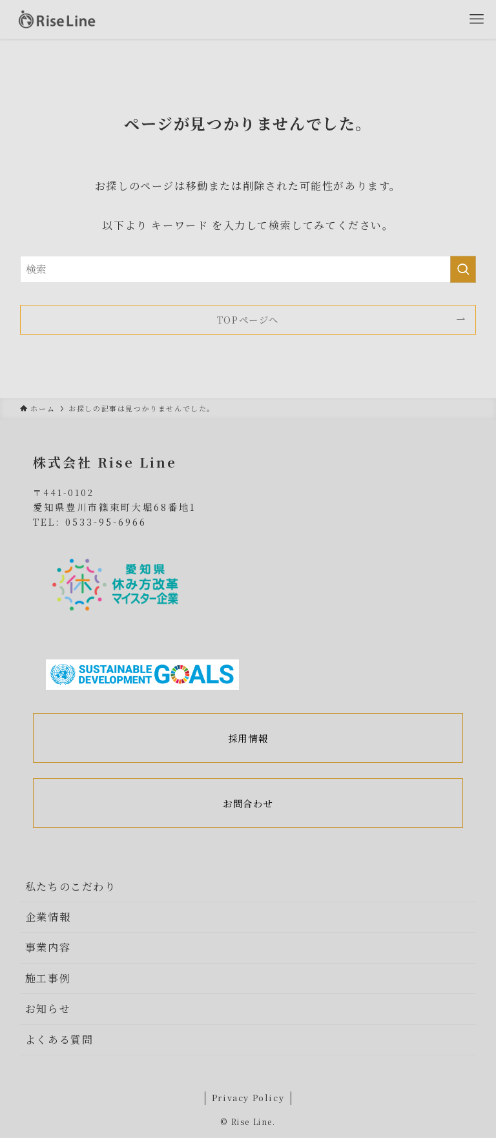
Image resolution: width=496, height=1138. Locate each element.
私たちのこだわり (70, 886)
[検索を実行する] (463, 269)
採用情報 (248, 738)
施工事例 (47, 978)
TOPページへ (248, 319)
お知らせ (47, 1008)
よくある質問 (59, 1039)
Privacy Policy (248, 1097)
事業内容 (47, 947)
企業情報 (47, 916)
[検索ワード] (248, 269)
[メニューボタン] (476, 19)
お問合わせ (248, 803)
